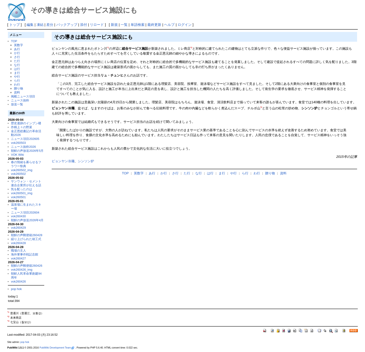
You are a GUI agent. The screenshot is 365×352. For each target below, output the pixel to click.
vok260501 (18, 197)
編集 (30, 25)
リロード (97, 25)
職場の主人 (18, 250)
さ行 (17, 57)
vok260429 (18, 227)
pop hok (16, 289)
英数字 (18, 45)
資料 (17, 92)
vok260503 (18, 143)
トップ (14, 25)
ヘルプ (169, 25)
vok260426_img (21, 269)
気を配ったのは (21, 189)
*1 (108, 47)
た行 (17, 61)
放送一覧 (17, 104)
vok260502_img (21, 170)
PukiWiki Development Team (57, 347)
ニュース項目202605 (25, 139)
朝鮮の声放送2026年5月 (27, 150)
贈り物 (18, 88)
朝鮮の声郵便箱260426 (26, 265)
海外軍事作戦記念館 (24, 254)
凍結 (40, 25)
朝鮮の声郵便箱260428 (26, 235)
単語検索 (138, 25)
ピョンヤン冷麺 (63, 161)
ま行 (17, 73)
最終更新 (154, 25)
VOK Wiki (17, 154)
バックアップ (66, 25)
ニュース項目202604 (25, 212)
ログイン (185, 25)
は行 (17, 69)
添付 (83, 25)
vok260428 (18, 243)
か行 (17, 53)
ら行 (17, 80)
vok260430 (18, 216)
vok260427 (18, 258)
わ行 (17, 84)
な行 (17, 65)
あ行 (17, 49)
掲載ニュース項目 (23, 96)
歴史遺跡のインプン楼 (26, 123)
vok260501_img (21, 193)
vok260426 (18, 281)
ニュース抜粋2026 (23, 146)
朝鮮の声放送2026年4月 (27, 220)
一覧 (124, 25)
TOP (14, 41)
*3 (261, 107)
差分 (49, 25)
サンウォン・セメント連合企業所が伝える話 (26, 183)
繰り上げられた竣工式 (26, 239)
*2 (191, 47)
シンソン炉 (86, 161)
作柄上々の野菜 (21, 127)
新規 (114, 25)
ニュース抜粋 (20, 100)
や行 (17, 76)
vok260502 (18, 174)
